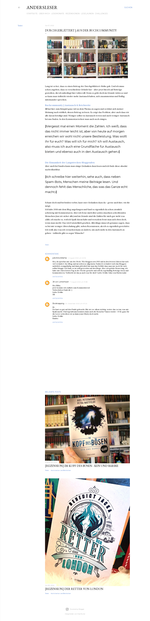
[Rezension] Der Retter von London (74, 589)
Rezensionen (73, 13)
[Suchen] (128, 7)
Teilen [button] (20, 26)
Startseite (32, 13)
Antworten (57, 277)
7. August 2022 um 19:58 (79, 282)
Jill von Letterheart (60, 282)
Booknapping (58, 303)
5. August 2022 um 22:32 (77, 258)
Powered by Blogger (75, 609)
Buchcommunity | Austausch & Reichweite (68, 105)
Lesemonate (57, 13)
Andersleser (42, 7)
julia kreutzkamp (59, 258)
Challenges (101, 13)
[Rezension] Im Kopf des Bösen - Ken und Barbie (81, 466)
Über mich (44, 13)
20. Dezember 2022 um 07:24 (76, 303)
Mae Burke (81, 614)
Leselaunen (87, 13)
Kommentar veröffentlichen (61, 470)
